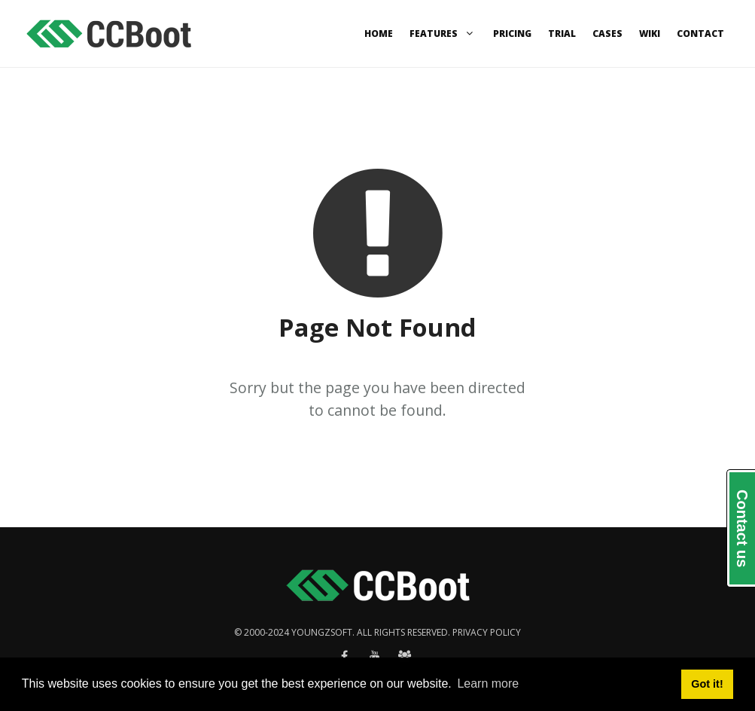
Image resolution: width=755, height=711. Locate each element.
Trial (562, 33)
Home (378, 33)
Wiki (649, 33)
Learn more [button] (488, 683)
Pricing (512, 33)
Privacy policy (486, 632)
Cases (607, 33)
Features (442, 33)
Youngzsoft (321, 632)
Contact (700, 33)
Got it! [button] (707, 684)
